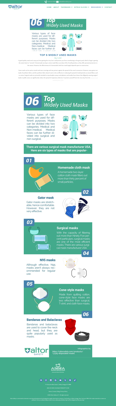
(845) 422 (49, 388)
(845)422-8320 (50, 2)
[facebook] (41, 380)
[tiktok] (75, 380)
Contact (108, 7)
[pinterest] (70, 380)
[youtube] (60, 380)
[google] (55, 380)
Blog (58, 391)
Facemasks (66, 7)
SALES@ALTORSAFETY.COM (62, 388)
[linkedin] (50, 380)
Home (49, 7)
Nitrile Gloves (81, 7)
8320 (53, 388)
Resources (97, 7)
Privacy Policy (63, 391)
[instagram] (46, 380)
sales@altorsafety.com (63, 2)
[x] (65, 380)
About (56, 7)
